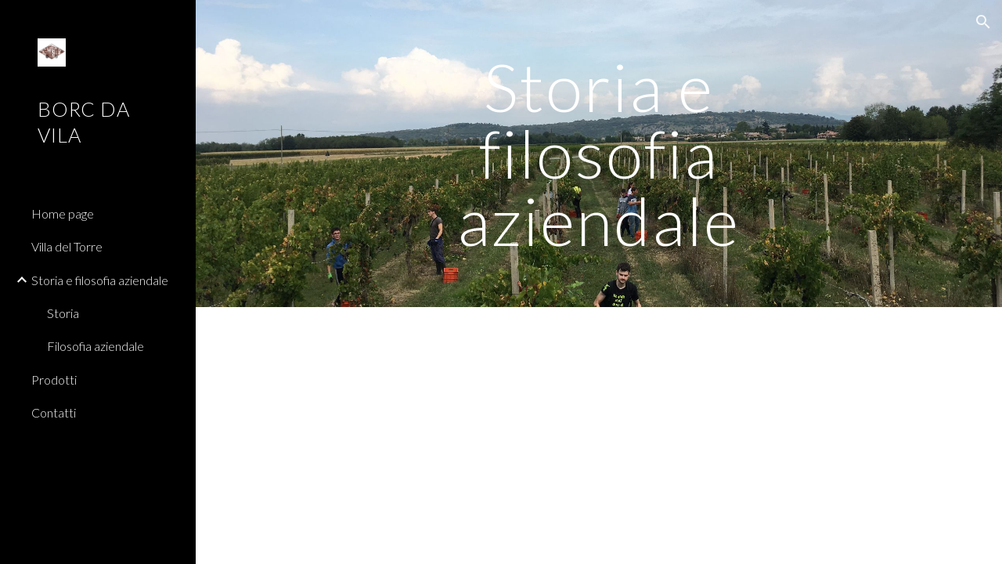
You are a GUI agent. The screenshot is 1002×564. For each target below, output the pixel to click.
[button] (983, 22)
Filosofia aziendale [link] (95, 345)
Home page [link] (62, 213)
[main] (598, 153)
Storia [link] (63, 313)
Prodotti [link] (54, 379)
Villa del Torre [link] (67, 246)
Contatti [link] (53, 412)
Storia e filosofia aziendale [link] (99, 280)
